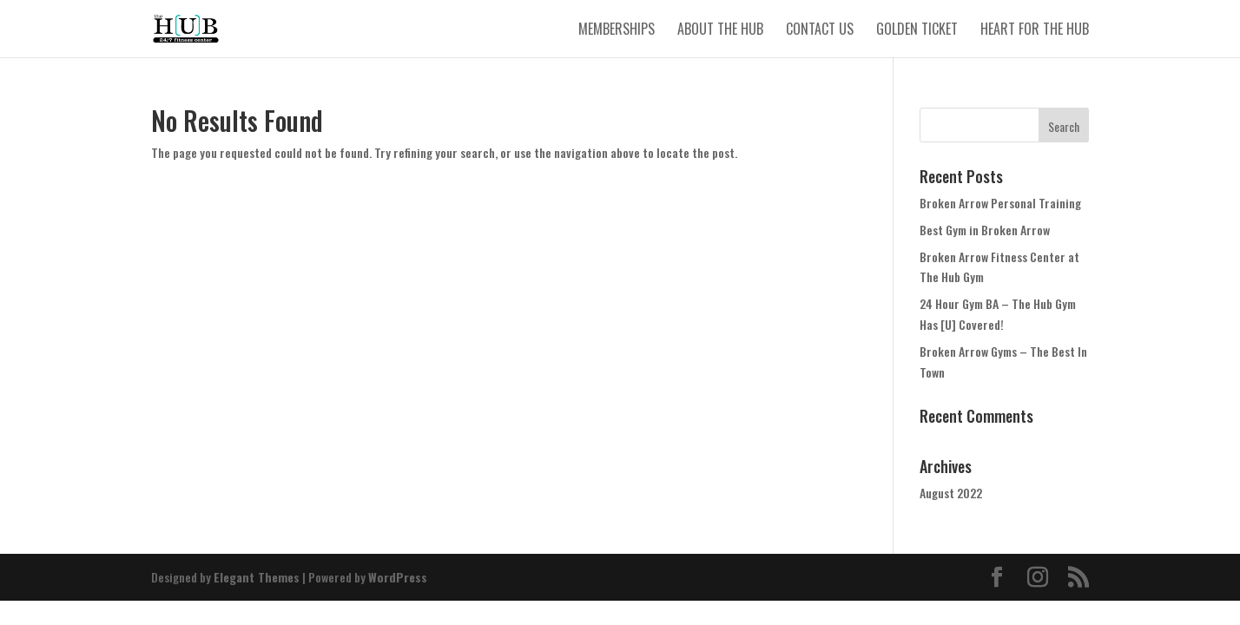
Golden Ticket (917, 31)
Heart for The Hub (1034, 31)
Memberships (616, 31)
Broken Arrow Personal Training (1000, 203)
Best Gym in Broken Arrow (985, 229)
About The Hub (720, 31)
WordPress (397, 577)
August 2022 (951, 493)
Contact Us (820, 31)
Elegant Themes (257, 577)
